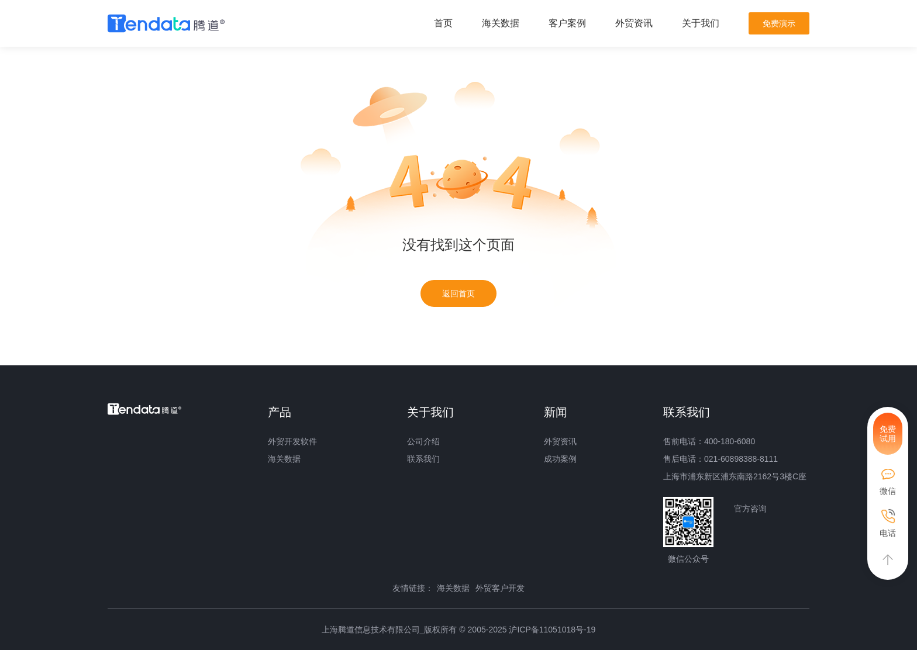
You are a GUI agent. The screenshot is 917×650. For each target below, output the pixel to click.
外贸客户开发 (500, 588)
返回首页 (458, 293)
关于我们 (700, 23)
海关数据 (500, 23)
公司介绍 (423, 441)
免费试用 (888, 433)
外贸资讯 (634, 23)
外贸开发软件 (292, 441)
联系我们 (423, 459)
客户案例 (567, 23)
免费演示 (779, 23)
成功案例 (560, 459)
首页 (443, 23)
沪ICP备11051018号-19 (552, 629)
